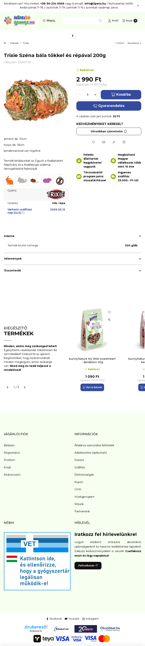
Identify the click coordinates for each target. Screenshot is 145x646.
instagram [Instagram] (90, 618)
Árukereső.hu (36, 631)
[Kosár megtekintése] (129, 20)
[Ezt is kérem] (92, 387)
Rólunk (79, 504)
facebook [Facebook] (54, 618)
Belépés (9, 445)
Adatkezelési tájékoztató (90, 452)
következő (134, 43)
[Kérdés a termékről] (124, 142)
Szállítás (79, 467)
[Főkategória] (5, 43)
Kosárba (121, 94)
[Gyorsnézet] (109, 320)
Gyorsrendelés (108, 106)
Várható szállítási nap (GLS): (20, 211)
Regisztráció (12, 452)
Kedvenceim (12, 474)
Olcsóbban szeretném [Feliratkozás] (109, 131)
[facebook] (72, 36)
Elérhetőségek (84, 474)
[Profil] (113, 20)
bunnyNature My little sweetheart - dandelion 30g (92, 360)
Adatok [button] (9, 236)
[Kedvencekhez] (93, 142)
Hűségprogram (84, 496)
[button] (49, 20)
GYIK (77, 489)
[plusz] (95, 94)
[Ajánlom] (104, 142)
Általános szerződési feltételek (94, 445)
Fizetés (79, 460)
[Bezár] (138, 6)
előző (120, 43)
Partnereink (82, 511)
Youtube (72, 618)
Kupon (78, 482)
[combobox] (83, 20)
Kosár (7, 467)
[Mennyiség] (87, 94)
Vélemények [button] (13, 258)
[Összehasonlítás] (114, 142)
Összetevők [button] (12, 270)
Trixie (26, 43)
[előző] (7, 387)
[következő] (24, 387)
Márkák (14, 43)
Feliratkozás (88, 565)
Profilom (9, 460)
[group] (103, 349)
